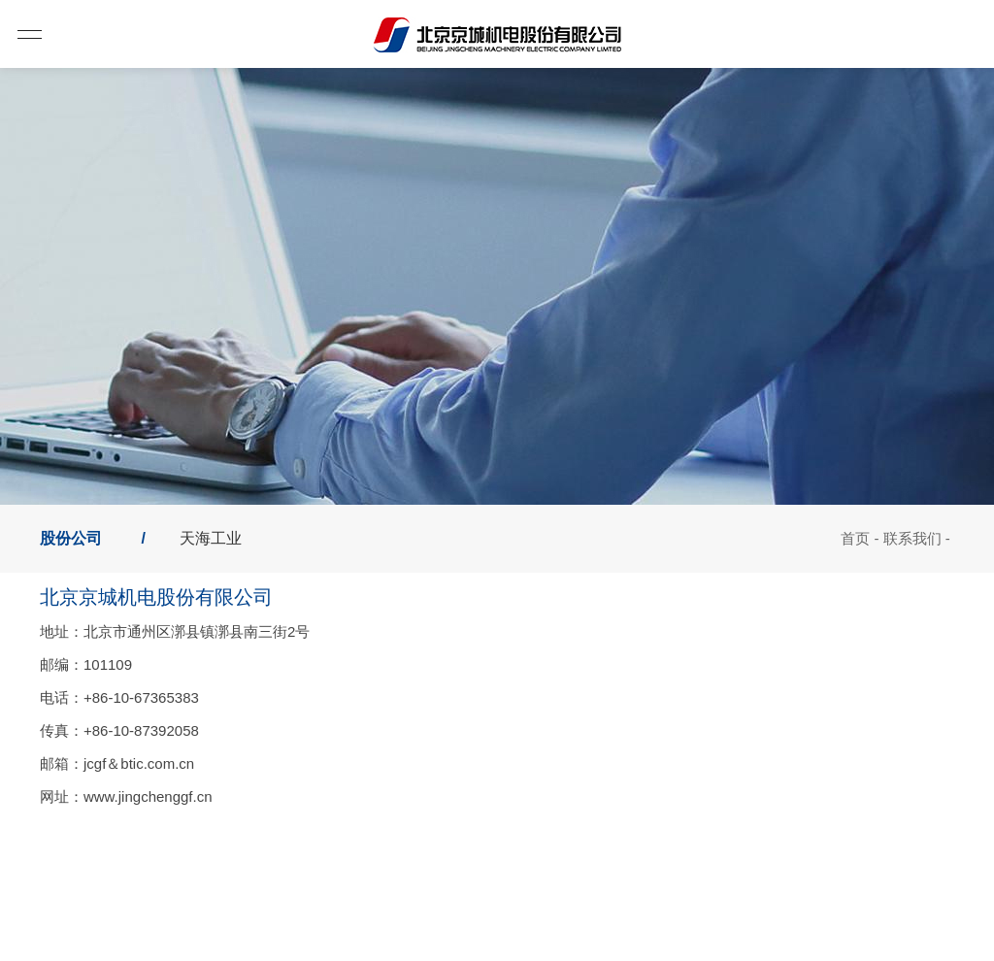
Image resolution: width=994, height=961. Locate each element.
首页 (855, 538)
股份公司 (71, 538)
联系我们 (912, 538)
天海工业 (211, 538)
